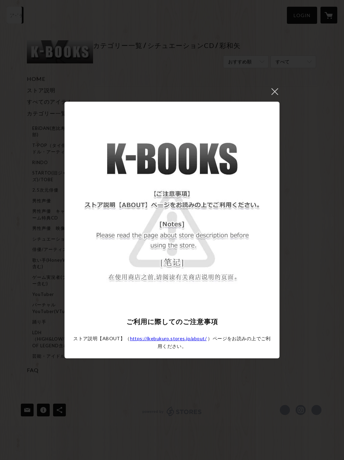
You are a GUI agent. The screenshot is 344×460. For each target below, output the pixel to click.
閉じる (274, 91)
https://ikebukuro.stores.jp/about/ (168, 338)
